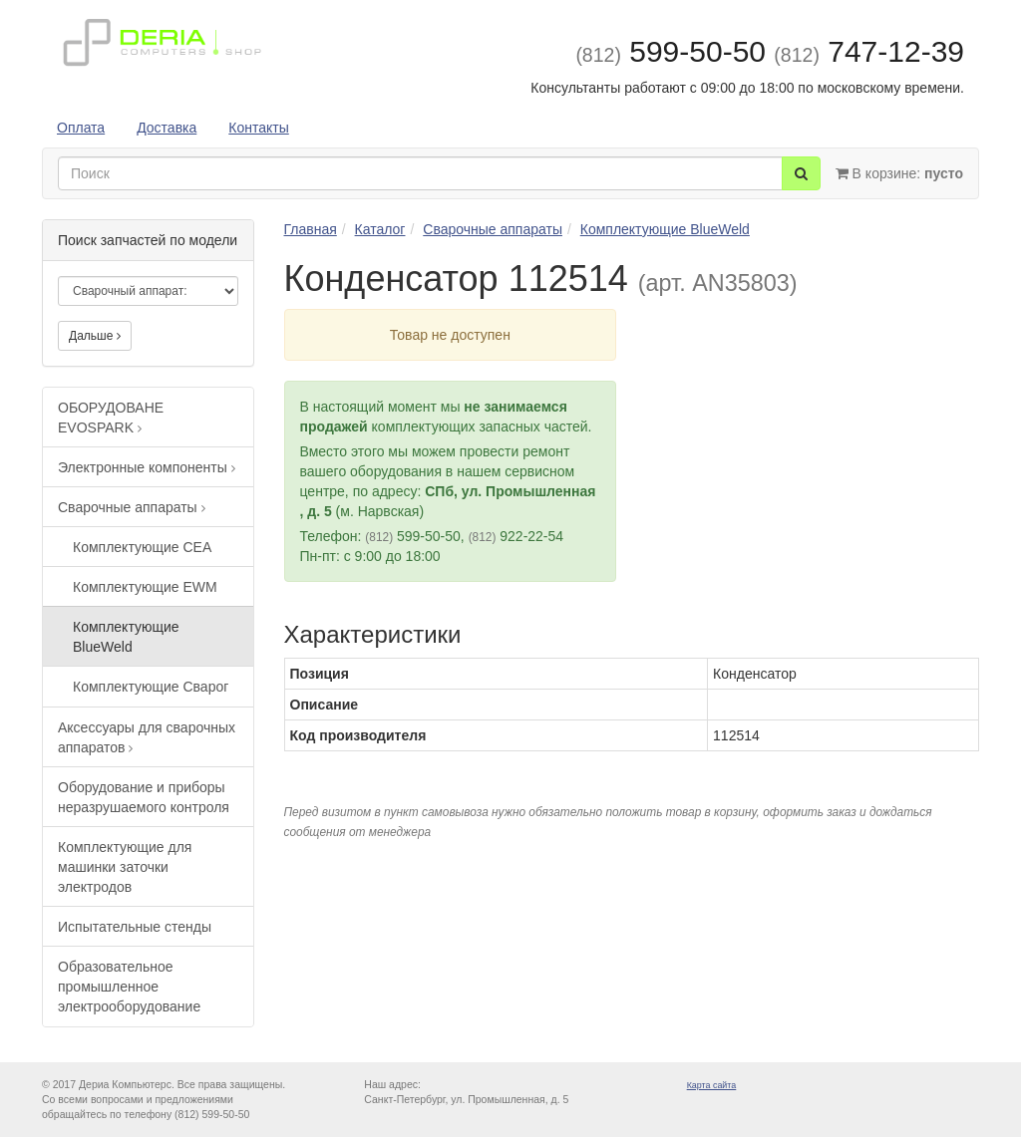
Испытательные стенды (134, 927)
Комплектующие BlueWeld (126, 637)
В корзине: (899, 173)
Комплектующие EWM (145, 587)
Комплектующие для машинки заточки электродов (124, 867)
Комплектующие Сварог (150, 687)
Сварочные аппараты (131, 507)
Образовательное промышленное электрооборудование (129, 986)
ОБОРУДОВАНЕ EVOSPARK (111, 417)
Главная (310, 229)
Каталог (380, 229)
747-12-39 (869, 51)
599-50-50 (670, 51)
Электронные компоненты (146, 467)
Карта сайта (712, 1085)
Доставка (166, 128)
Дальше (95, 336)
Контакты (258, 128)
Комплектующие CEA (142, 547)
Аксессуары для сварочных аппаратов (146, 737)
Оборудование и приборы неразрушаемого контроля (143, 797)
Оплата (81, 128)
